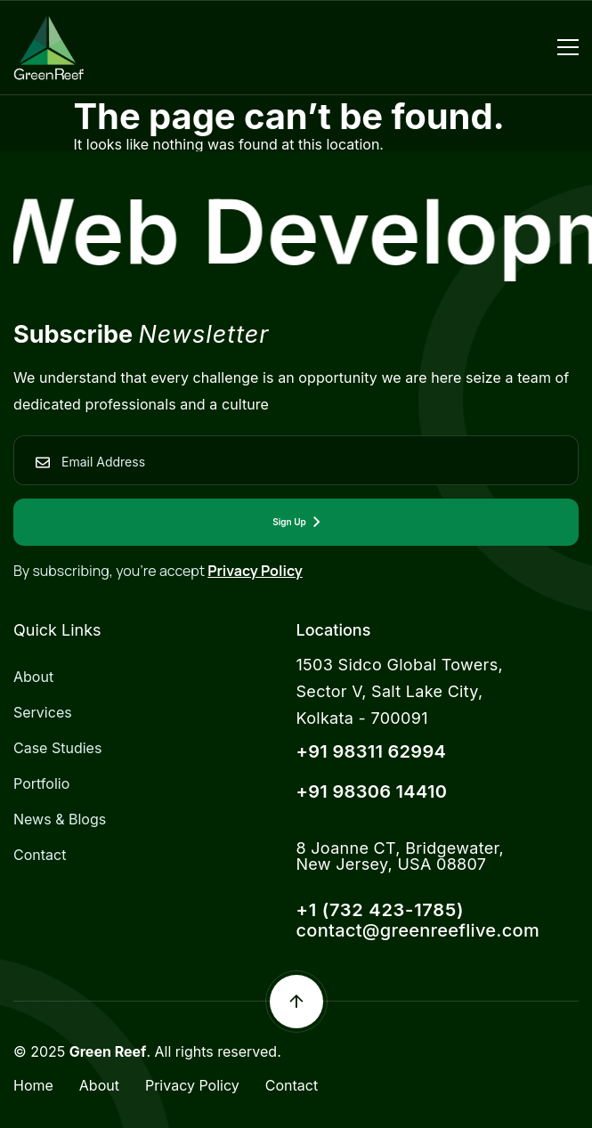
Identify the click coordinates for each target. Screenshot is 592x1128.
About (33, 677)
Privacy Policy (255, 570)
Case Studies (57, 748)
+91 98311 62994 (371, 751)
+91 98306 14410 (372, 791)
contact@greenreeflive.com (418, 930)
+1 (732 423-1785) (380, 910)
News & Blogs (59, 819)
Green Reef (108, 1051)
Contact (39, 855)
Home (33, 1085)
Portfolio (41, 783)
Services (42, 712)
